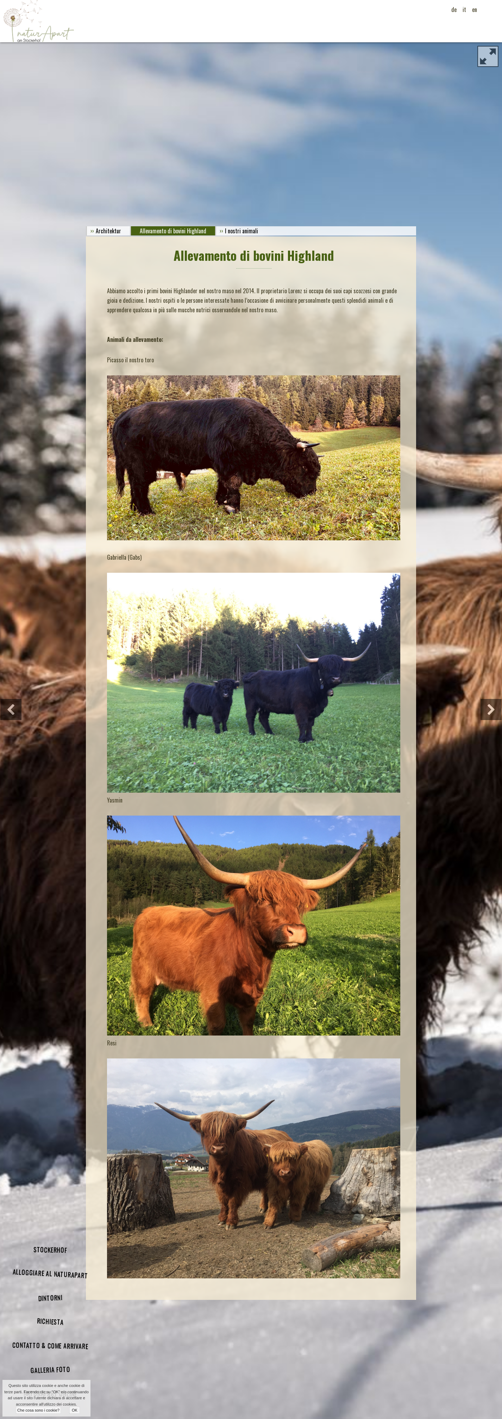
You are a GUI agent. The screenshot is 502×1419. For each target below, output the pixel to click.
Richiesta (50, 1321)
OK (74, 1410)
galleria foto (50, 1369)
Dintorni (50, 1298)
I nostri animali (241, 231)
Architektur (108, 231)
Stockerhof (50, 1250)
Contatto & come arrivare (50, 1345)
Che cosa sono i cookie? (38, 1410)
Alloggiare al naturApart (50, 1273)
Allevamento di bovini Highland (173, 231)
